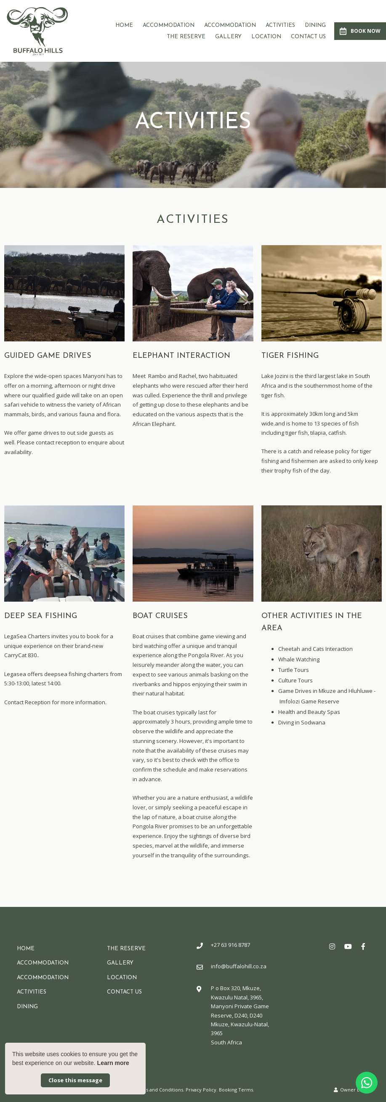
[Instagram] (332, 946)
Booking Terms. (236, 1089)
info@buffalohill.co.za (238, 966)
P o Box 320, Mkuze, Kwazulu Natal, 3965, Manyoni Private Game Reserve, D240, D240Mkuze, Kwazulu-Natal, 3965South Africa (240, 1015)
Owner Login (351, 1089)
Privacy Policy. (202, 1089)
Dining (315, 25)
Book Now (360, 31)
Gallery (228, 37)
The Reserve (186, 37)
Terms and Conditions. (158, 1089)
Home (124, 25)
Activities (280, 25)
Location (266, 37)
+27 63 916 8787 (230, 945)
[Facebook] (363, 946)
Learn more (113, 1063)
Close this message (75, 1080)
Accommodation (168, 25)
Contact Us (308, 37)
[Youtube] (348, 946)
